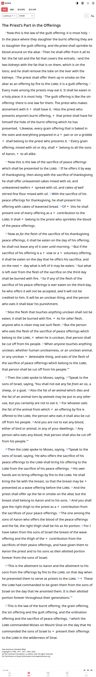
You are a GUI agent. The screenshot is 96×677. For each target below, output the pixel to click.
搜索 (12, 9)
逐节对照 (32, 9)
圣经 (4, 9)
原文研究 (21, 9)
